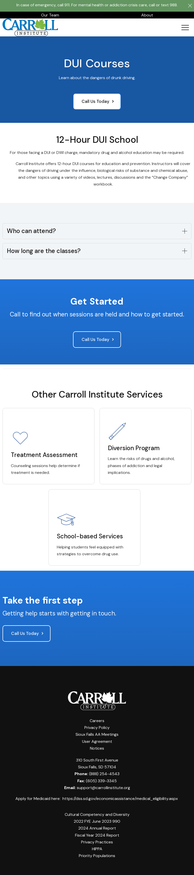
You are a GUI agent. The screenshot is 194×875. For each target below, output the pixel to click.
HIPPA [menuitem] (97, 847)
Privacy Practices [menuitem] (97, 840)
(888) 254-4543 (104, 772)
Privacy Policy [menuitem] (97, 725)
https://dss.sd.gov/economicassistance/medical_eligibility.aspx (120, 796)
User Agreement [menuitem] (97, 739)
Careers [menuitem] (97, 719)
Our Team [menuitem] (50, 13)
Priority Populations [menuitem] (97, 854)
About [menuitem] (147, 13)
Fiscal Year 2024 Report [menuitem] (97, 833)
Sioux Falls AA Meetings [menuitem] (97, 732)
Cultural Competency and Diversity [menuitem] (97, 812)
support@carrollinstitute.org (103, 786)
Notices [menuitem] (97, 746)
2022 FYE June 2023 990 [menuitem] (97, 819)
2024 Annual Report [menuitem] (97, 826)
